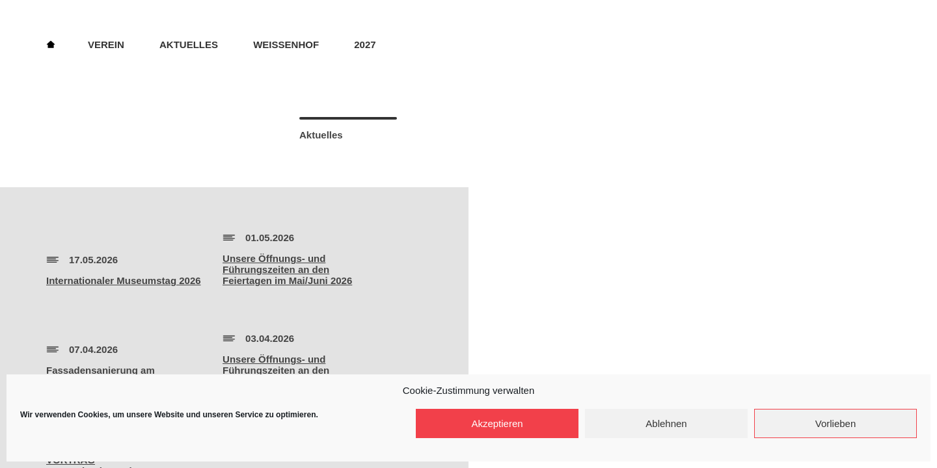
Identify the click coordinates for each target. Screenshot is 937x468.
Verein (106, 44)
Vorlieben (835, 423)
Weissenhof (286, 44)
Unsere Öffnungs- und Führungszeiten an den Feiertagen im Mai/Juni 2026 (287, 269)
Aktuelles (188, 44)
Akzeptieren (497, 423)
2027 (364, 44)
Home (50, 43)
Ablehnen (665, 423)
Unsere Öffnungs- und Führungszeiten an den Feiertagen (276, 370)
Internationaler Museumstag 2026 (123, 280)
